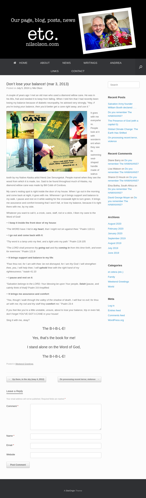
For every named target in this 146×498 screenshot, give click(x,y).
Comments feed (116, 315)
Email (10, 445)
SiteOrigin (70, 491)
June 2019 (113, 252)
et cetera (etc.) (115, 272)
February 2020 (115, 228)
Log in (111, 305)
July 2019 (113, 248)
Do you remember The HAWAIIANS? (122, 201)
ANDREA (116, 62)
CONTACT (77, 71)
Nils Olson (37, 88)
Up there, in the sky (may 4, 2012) (26, 379)
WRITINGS (90, 62)
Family (111, 276)
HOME (20, 62)
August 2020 (114, 223)
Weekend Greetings (24, 364)
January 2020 (115, 233)
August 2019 (114, 243)
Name (10, 435)
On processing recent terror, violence (79, 379)
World (111, 286)
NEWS (66, 62)
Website (10, 454)
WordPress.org (116, 320)
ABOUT (45, 62)
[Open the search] (140, 67)
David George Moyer (119, 197)
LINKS (55, 71)
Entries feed (114, 310)
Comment (12, 406)
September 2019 (116, 238)
